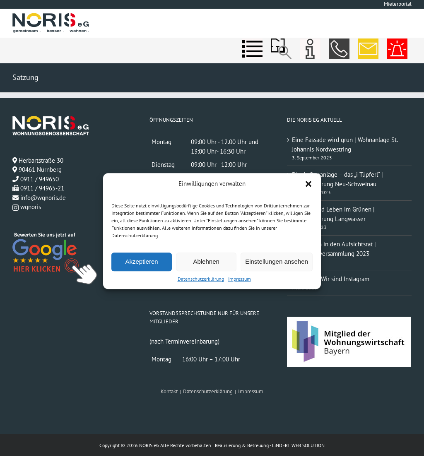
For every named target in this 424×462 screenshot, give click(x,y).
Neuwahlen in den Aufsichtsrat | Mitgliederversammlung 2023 (334, 248)
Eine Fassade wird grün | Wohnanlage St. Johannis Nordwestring (345, 144)
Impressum (239, 279)
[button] (308, 184)
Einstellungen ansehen (276, 261)
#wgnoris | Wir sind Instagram (330, 279)
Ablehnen (206, 261)
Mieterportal (398, 3)
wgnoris (26, 207)
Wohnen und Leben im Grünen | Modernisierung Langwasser (333, 214)
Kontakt (169, 391)
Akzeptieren (141, 261)
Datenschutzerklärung (201, 279)
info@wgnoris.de (43, 198)
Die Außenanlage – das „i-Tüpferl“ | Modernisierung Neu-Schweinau (337, 179)
